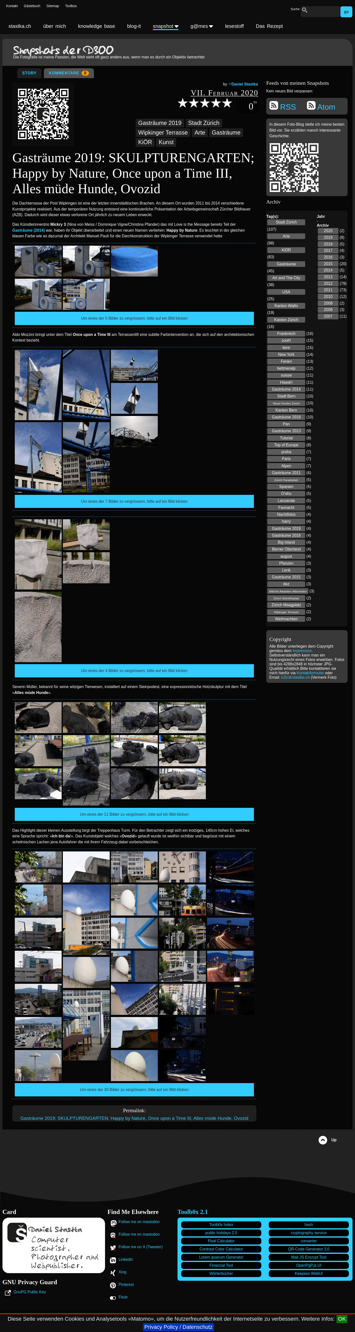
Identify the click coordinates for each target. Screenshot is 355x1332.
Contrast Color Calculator (221, 1249)
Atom (321, 106)
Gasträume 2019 (159, 123)
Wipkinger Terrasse (163, 132)
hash (308, 1225)
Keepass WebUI (309, 1273)
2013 (328, 277)
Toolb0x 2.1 (193, 1212)
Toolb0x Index (221, 1225)
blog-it (134, 26)
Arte (200, 132)
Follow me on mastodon (139, 1222)
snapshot (165, 26)
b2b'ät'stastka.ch (295, 677)
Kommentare (69, 73)
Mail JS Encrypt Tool (308, 1257)
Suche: (295, 9)
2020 (328, 231)
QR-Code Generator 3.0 (308, 1249)
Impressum (302, 651)
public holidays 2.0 (221, 1233)
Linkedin (126, 1259)
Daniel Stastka (244, 84)
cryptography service (309, 1233)
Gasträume (226, 132)
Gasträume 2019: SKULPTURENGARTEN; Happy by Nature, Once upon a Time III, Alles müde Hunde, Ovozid (134, 1118)
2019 (328, 237)
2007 (328, 316)
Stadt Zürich (203, 123)
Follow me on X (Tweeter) (141, 1247)
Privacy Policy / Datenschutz (178, 1327)
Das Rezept (269, 26)
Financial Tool (221, 1265)
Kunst (166, 142)
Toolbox (71, 6)
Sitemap (53, 6)
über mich (54, 26)
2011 (328, 290)
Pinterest (126, 1284)
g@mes (202, 26)
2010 (328, 296)
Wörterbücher (221, 1273)
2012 (328, 283)
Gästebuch (32, 6)
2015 (328, 264)
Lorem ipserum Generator (221, 1257)
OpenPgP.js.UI (308, 1265)
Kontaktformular (311, 673)
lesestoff (234, 26)
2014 (328, 270)
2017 (328, 250)
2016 (328, 257)
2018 (328, 244)
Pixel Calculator (221, 1241)
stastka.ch (19, 26)
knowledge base (96, 26)
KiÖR (145, 142)
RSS (282, 106)
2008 (328, 310)
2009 (328, 303)
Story (29, 73)
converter (309, 1241)
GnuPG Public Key (30, 1292)
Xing (122, 1272)
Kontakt (12, 6)
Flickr (123, 1297)
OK (342, 1319)
